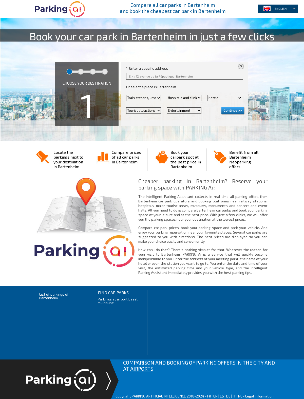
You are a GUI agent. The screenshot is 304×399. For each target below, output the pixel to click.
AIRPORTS (141, 369)
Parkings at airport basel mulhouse (118, 301)
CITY (258, 362)
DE (228, 396)
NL (240, 396)
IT (234, 396)
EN (215, 396)
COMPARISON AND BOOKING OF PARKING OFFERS (179, 362)
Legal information (259, 396)
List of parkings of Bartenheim (54, 296)
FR (209, 396)
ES (222, 396)
